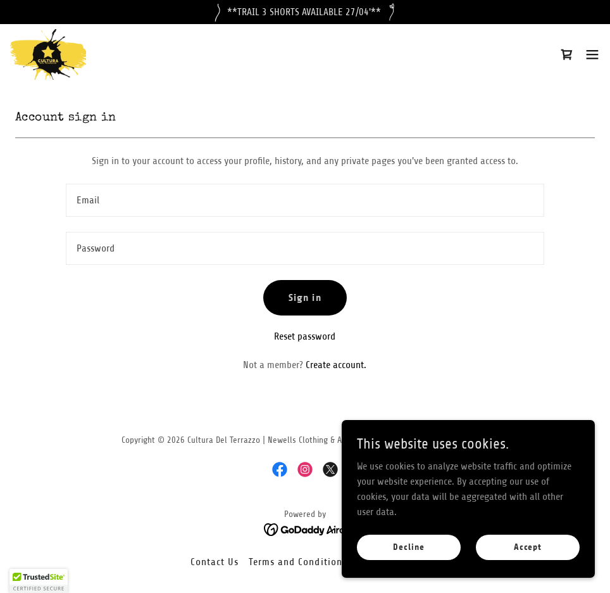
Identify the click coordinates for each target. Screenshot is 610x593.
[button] (592, 54)
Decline (408, 547)
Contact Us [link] (214, 562)
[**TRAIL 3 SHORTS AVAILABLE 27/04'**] (305, 12)
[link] (48, 54)
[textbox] (305, 200)
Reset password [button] (304, 336)
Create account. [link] (336, 365)
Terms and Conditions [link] (297, 562)
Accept (528, 547)
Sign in (305, 297)
